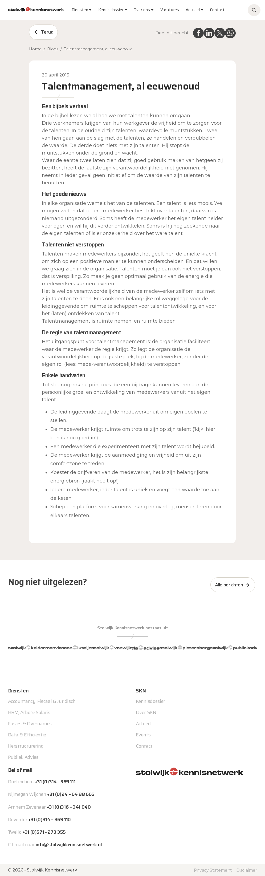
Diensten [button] (80, 10)
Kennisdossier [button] (111, 10)
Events (143, 734)
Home (35, 49)
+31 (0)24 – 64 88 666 (70, 793)
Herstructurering (26, 745)
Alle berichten (229, 585)
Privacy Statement (213, 869)
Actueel (193, 10)
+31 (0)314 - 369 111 (55, 781)
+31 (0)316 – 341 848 (69, 806)
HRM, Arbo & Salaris (29, 712)
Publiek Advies (23, 756)
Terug (47, 32)
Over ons (142, 10)
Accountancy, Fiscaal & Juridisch (42, 700)
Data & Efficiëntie (27, 734)
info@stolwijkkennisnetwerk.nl (69, 844)
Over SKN (146, 712)
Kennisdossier (150, 700)
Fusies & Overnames (30, 723)
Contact (217, 10)
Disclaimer (246, 869)
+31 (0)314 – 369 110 (49, 819)
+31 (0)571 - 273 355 (44, 831)
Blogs (52, 49)
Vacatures (169, 10)
